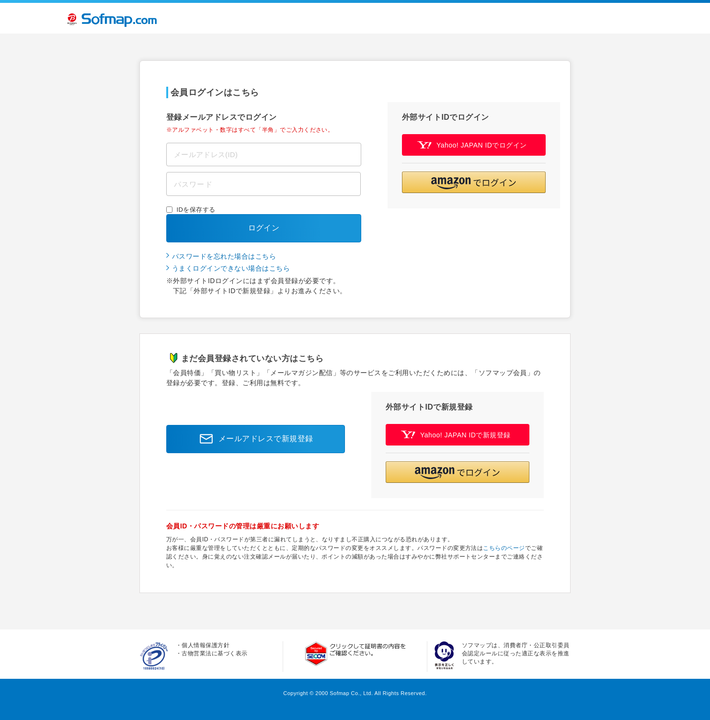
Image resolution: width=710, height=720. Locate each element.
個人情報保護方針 (205, 645)
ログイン (264, 228)
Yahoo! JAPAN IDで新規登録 (456, 435)
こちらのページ (504, 548)
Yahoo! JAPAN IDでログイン (472, 145)
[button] (474, 182)
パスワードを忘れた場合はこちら (224, 256)
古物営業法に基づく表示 (214, 653)
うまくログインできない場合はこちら (231, 268)
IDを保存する (196, 209)
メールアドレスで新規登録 (254, 439)
